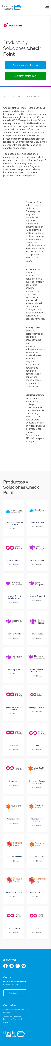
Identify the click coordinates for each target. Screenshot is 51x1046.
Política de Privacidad (12, 1019)
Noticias (6, 1013)
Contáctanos (15, 992)
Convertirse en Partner (25, 65)
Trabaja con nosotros (12, 1016)
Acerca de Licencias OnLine (15, 1009)
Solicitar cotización (25, 76)
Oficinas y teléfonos (11, 984)
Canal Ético (8, 1022)
